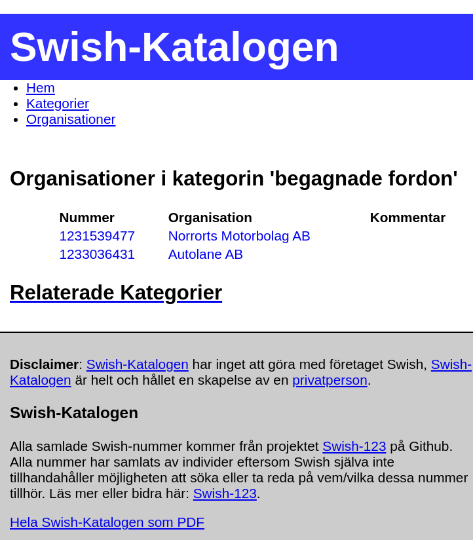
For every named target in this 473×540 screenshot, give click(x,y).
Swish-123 (354, 445)
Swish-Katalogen (137, 364)
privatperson (329, 379)
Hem (40, 87)
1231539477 (97, 235)
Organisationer (70, 118)
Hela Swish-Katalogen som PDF (107, 522)
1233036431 (97, 253)
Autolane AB (205, 253)
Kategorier (57, 103)
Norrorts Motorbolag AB (239, 235)
